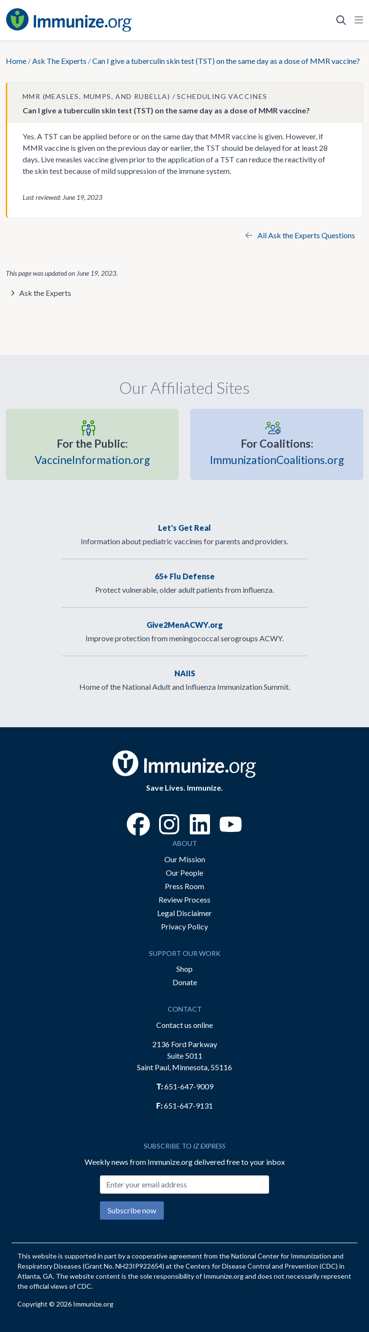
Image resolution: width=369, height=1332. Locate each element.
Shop (184, 968)
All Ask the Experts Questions (300, 235)
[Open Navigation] (357, 20)
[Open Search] (341, 20)
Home (16, 60)
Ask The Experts (59, 60)
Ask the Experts (45, 292)
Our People (184, 872)
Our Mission (184, 859)
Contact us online (184, 1024)
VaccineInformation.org (92, 451)
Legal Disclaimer (184, 912)
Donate (184, 982)
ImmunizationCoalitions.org (277, 451)
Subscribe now (132, 1210)
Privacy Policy (184, 926)
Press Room (184, 886)
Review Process (184, 899)
